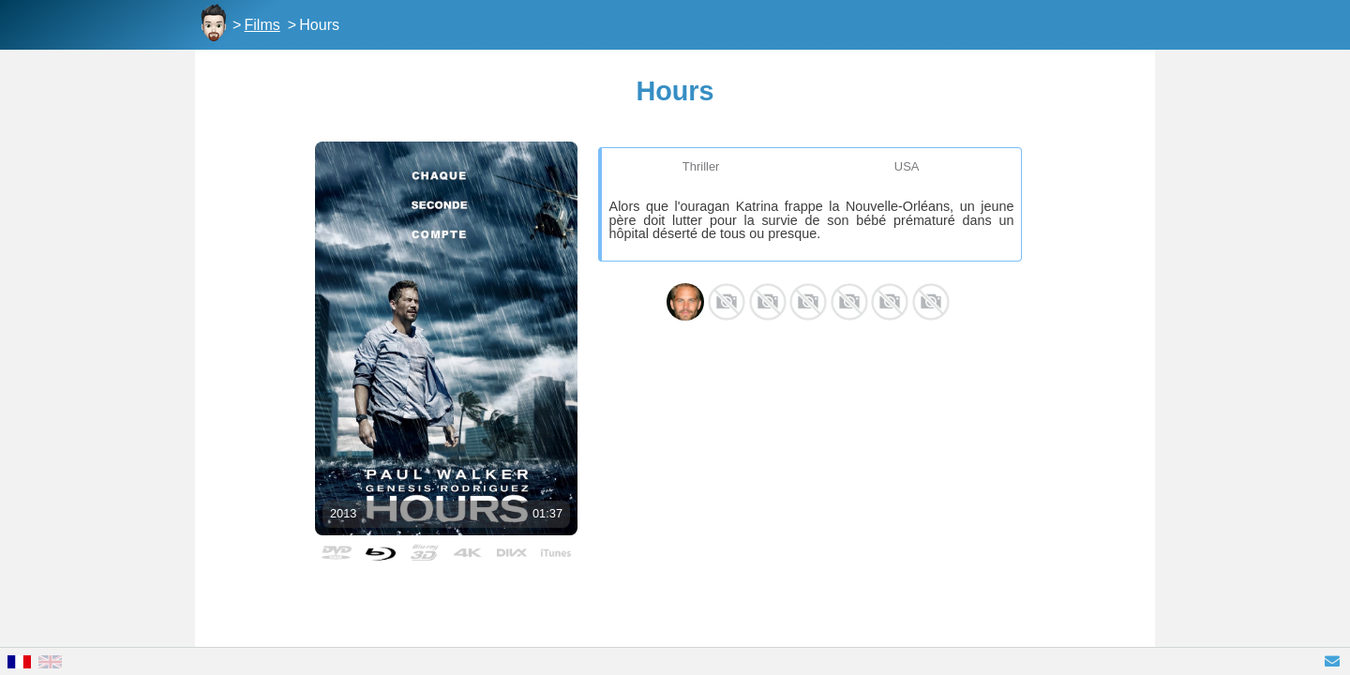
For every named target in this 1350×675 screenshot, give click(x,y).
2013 (343, 513)
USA (907, 166)
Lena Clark (931, 302)
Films (262, 25)
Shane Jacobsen (808, 302)
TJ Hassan (889, 302)
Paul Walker (685, 302)
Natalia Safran (849, 302)
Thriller (701, 166)
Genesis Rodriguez (726, 302)
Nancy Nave (768, 302)
